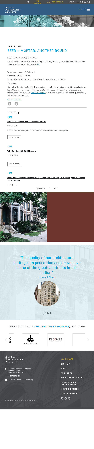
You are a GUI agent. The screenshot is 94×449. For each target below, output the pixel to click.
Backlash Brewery (38, 93)
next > (55, 188)
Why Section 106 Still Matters (21, 151)
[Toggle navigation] (88, 9)
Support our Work (72, 377)
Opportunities (70, 394)
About (65, 368)
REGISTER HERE (14, 99)
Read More (14, 137)
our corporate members (51, 326)
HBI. (38, 64)
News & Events (70, 389)
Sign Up (65, 364)
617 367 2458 (73, 2)
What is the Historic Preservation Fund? (26, 122)
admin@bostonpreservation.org (20, 380)
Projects (66, 373)
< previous (40, 188)
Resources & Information (68, 383)
